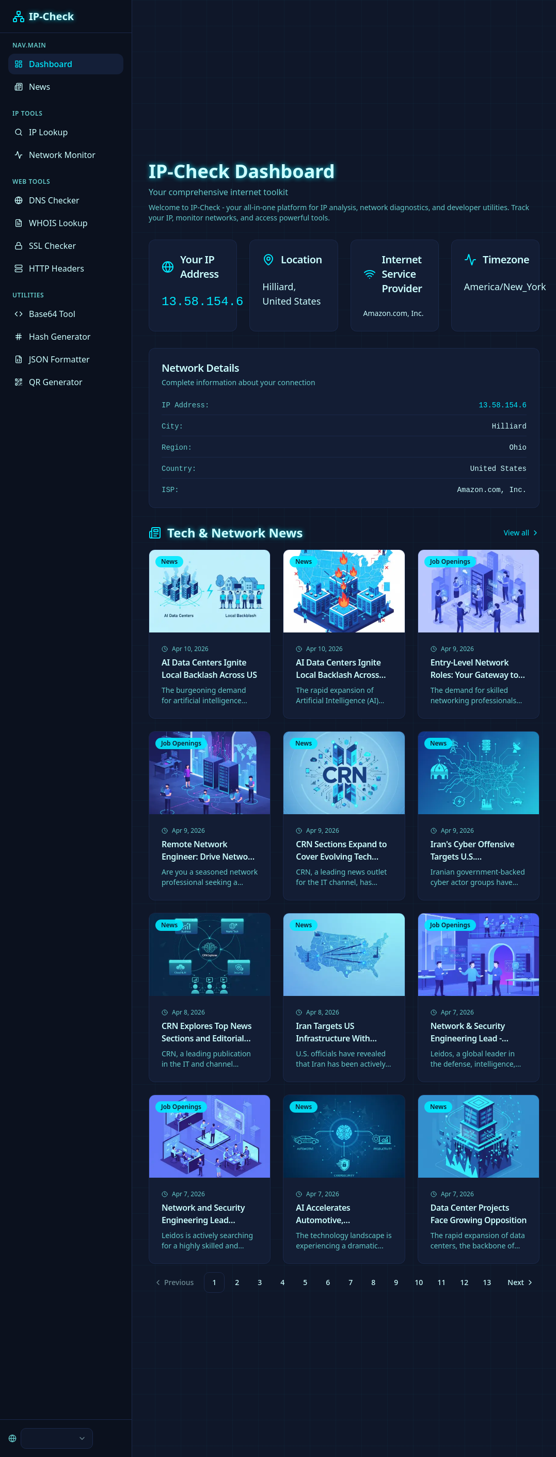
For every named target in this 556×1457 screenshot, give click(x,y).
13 (487, 1282)
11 (441, 1282)
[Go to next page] (519, 1282)
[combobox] (57, 1438)
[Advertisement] (278, 72)
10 (419, 1282)
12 (464, 1282)
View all (521, 532)
